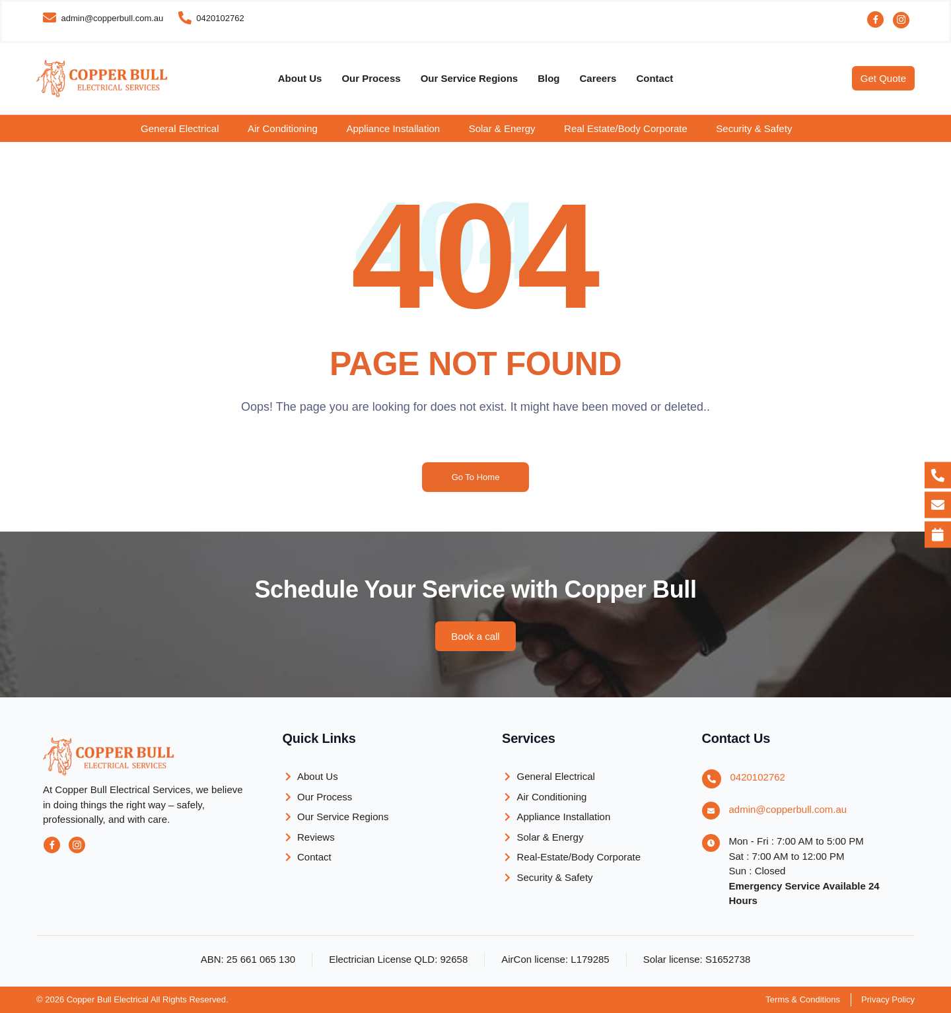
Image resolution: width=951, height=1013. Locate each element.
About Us (300, 78)
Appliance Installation (393, 128)
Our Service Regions (469, 78)
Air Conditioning (283, 128)
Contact (654, 78)
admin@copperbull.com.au (788, 809)
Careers (598, 78)
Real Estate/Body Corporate (625, 128)
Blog (548, 78)
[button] (188, 128)
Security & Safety (754, 128)
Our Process (370, 78)
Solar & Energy (502, 128)
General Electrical (180, 128)
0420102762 (757, 777)
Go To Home (476, 477)
